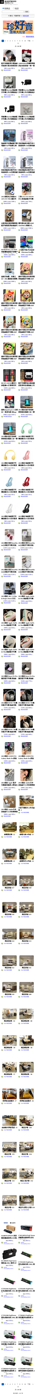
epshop (5, 1242)
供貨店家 (26, 16)
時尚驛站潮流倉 (8, 416)
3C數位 (10, 16)
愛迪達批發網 (7, 70)
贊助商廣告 (30, 37)
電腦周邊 (17, 16)
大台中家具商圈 (25, 812)
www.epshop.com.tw (8, 1243)
